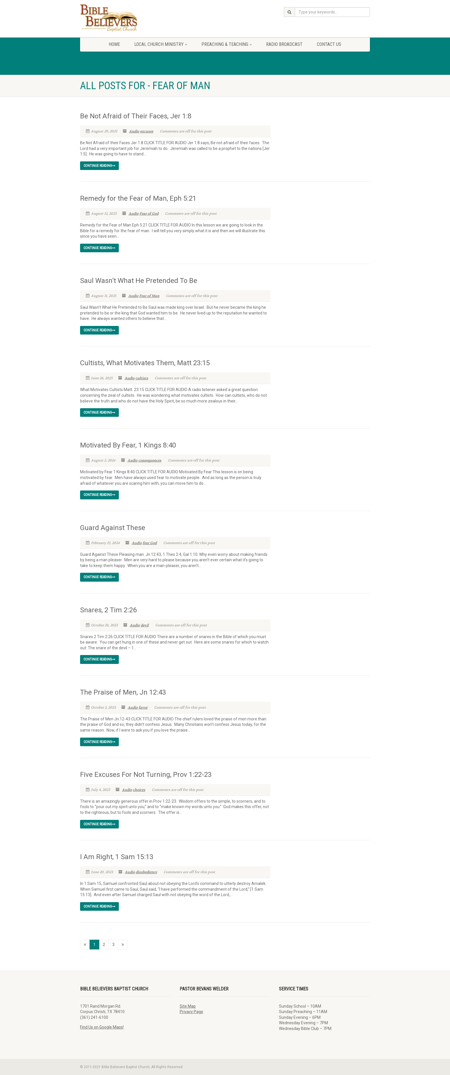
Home (114, 44)
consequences (149, 460)
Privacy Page (191, 1011)
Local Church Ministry (160, 44)
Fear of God (148, 213)
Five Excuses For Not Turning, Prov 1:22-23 (146, 775)
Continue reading (99, 166)
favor (143, 707)
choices (139, 789)
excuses (146, 131)
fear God (150, 543)
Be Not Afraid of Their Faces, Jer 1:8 (135, 116)
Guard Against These (112, 528)
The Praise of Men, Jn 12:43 (123, 692)
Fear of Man (149, 296)
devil (145, 625)
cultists (141, 378)
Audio (134, 131)
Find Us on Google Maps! (102, 1027)
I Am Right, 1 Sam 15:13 (116, 857)
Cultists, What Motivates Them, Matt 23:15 (145, 363)
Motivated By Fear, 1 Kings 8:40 (128, 445)
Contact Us (329, 44)
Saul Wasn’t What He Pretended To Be (138, 281)
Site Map (188, 1006)
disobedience (146, 872)
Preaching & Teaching (226, 44)
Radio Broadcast (284, 44)
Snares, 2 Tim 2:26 (108, 610)
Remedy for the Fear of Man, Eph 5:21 (138, 198)
